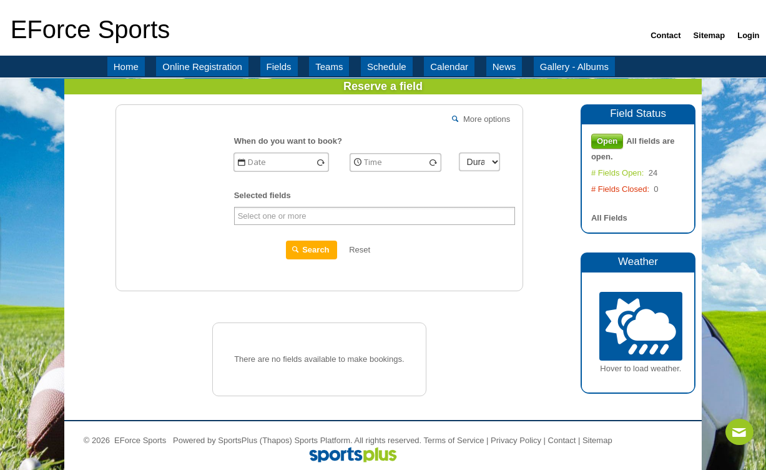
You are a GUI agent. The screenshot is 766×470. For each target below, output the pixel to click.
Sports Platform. (323, 440)
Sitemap (597, 440)
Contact (562, 440)
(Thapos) (276, 440)
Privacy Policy (516, 440)
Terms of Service (454, 440)
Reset (359, 249)
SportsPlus (237, 440)
